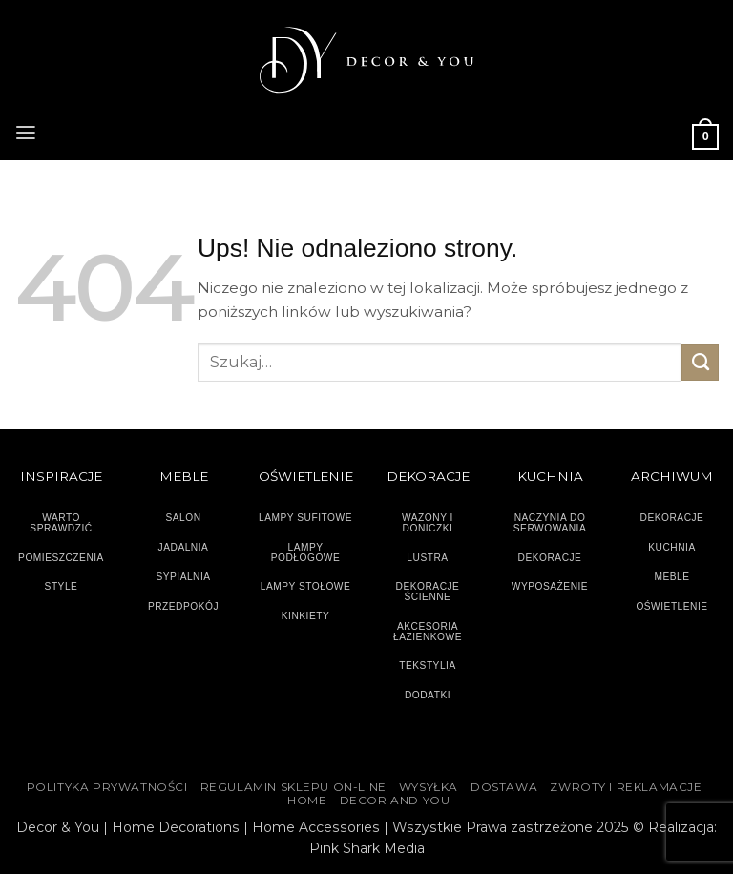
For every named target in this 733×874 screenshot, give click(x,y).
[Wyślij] (700, 362)
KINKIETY (306, 616)
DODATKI (427, 695)
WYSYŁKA (428, 787)
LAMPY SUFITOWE (305, 517)
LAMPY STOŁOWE (306, 586)
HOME (306, 800)
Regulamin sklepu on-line (293, 787)
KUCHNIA (671, 547)
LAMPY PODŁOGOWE (306, 552)
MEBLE (671, 577)
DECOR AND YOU (395, 800)
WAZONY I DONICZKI (427, 522)
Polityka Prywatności (107, 787)
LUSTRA (427, 557)
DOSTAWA (504, 787)
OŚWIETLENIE (671, 606)
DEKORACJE (672, 517)
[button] (25, 131)
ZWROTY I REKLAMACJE (626, 787)
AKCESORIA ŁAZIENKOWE (427, 631)
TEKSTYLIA (427, 665)
